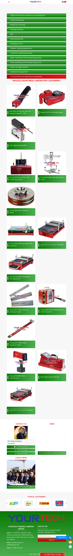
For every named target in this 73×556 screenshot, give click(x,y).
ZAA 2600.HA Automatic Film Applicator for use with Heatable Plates (21, 410)
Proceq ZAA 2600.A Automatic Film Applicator (19, 278)
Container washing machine (21, 53)
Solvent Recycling (17, 20)
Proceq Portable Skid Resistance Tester (51, 178)
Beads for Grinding (17, 25)
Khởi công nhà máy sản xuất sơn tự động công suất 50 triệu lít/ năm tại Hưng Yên (20, 487)
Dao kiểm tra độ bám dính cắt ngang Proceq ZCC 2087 (20, 112)
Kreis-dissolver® (16, 39)
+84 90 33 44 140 (22, 450)
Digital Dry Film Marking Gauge (51, 112)
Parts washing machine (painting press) (25, 62)
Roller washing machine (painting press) (26, 58)
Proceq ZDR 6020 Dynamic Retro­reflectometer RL (52, 311)
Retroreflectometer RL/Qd (49, 377)
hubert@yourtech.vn (22, 446)
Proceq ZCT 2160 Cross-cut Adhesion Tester (19, 311)
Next (66, 503)
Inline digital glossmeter (18, 145)
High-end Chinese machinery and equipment (27, 15)
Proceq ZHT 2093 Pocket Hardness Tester (18, 344)
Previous (7, 503)
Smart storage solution (19, 67)
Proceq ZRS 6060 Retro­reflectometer (17, 377)
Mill (11, 34)
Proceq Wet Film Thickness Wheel (19, 211)
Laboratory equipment (19, 72)
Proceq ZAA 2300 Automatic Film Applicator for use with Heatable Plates (52, 245)
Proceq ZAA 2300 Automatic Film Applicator (21, 245)
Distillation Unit (16, 43)
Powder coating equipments (21, 48)
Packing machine (16, 29)
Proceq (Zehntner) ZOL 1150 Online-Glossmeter (19, 178)
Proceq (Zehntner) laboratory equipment (26, 76)
